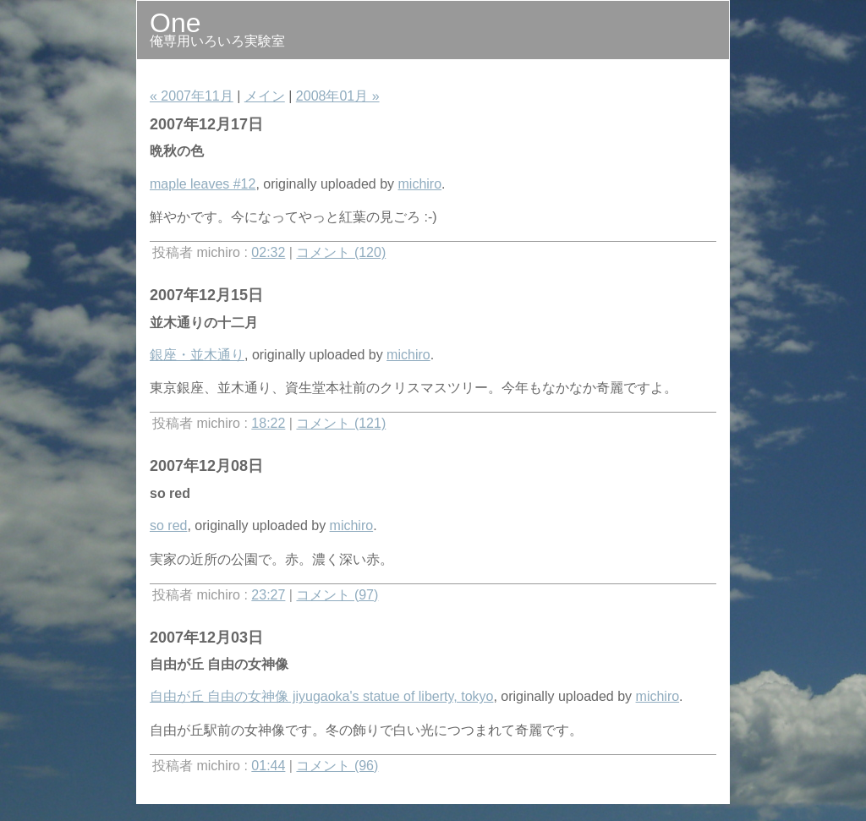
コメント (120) (341, 252)
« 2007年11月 (191, 96)
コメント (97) (337, 595)
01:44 (268, 765)
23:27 (268, 595)
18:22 (268, 423)
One (175, 23)
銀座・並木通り (197, 355)
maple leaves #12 (202, 184)
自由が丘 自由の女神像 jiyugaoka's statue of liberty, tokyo (321, 696)
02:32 (268, 252)
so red (168, 525)
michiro (420, 184)
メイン (264, 96)
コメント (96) (337, 765)
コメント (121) (341, 423)
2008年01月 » (338, 96)
